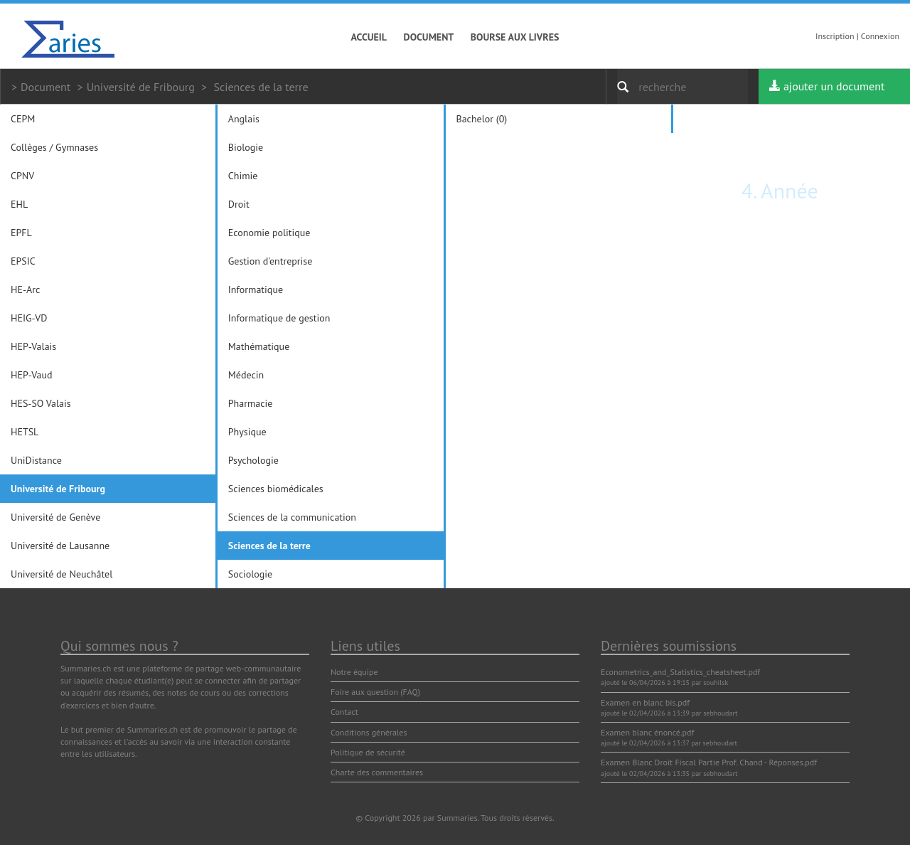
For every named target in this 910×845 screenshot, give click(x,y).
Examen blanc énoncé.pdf (647, 732)
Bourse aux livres (515, 37)
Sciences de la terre (260, 87)
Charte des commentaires (377, 772)
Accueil (369, 37)
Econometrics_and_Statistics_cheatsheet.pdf (680, 671)
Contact (344, 711)
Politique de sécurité (368, 752)
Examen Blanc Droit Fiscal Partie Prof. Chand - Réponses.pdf (709, 762)
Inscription (835, 36)
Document (429, 37)
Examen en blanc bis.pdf (645, 702)
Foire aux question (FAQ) (375, 691)
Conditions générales (369, 732)
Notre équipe (354, 671)
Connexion (880, 36)
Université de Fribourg (141, 87)
